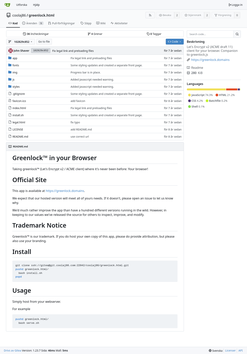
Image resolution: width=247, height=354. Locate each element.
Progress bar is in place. (86, 72)
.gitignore (19, 94)
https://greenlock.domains (65, 191)
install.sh (18, 115)
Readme (195, 68)
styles (16, 86)
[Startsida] (7, 4)
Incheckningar (36, 34)
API (241, 350)
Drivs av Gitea (12, 350)
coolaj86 (19, 15)
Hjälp (36, 5)
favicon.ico (19, 101)
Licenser (230, 350)
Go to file (44, 41)
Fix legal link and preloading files (73, 51)
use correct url (80, 136)
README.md (20, 136)
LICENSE (18, 129)
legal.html (19, 122)
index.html (19, 108)
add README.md (81, 129)
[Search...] (237, 34)
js (13, 79)
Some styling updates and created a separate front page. (106, 65)
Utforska (21, 5)
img (15, 72)
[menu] (215, 350)
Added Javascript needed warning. (92, 79)
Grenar (95, 34)
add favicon (78, 101)
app (15, 58)
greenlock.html (41, 15)
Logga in (235, 5)
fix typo (75, 122)
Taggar (154, 34)
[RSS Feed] (150, 15)
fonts (16, 65)
